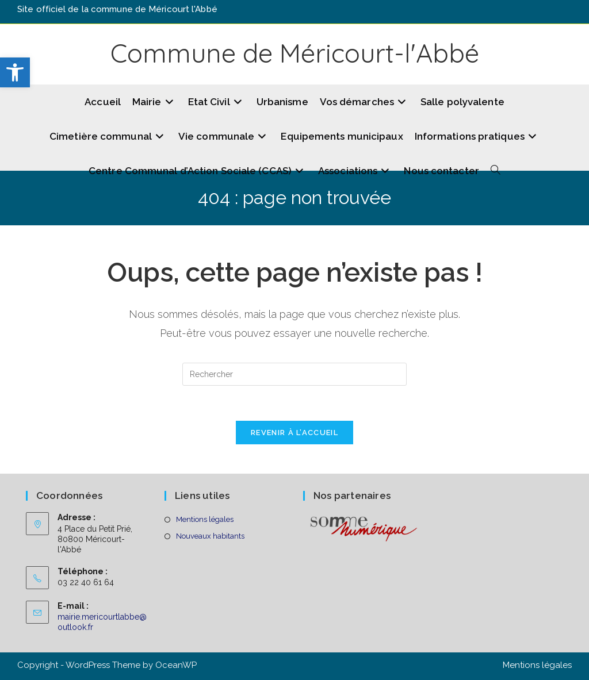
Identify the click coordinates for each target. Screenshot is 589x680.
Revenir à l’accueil (294, 432)
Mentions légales (205, 519)
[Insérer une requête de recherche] (294, 374)
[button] (15, 72)
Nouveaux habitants (210, 536)
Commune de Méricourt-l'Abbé (294, 53)
